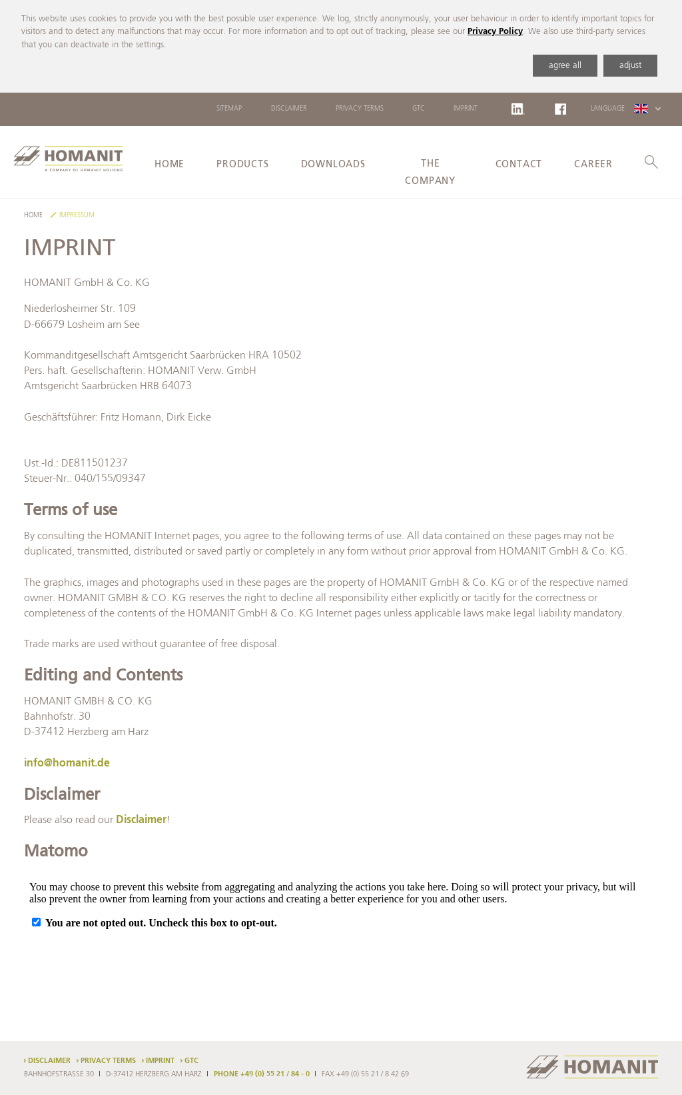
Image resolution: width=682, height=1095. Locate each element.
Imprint (466, 109)
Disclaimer (289, 109)
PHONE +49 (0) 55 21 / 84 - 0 (262, 1074)
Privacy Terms (360, 109)
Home (169, 164)
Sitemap (229, 109)
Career (593, 164)
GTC (418, 109)
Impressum (77, 216)
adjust (630, 65)
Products (242, 164)
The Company (430, 173)
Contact (519, 164)
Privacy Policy (495, 31)
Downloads (333, 164)
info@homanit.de (67, 763)
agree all (565, 65)
